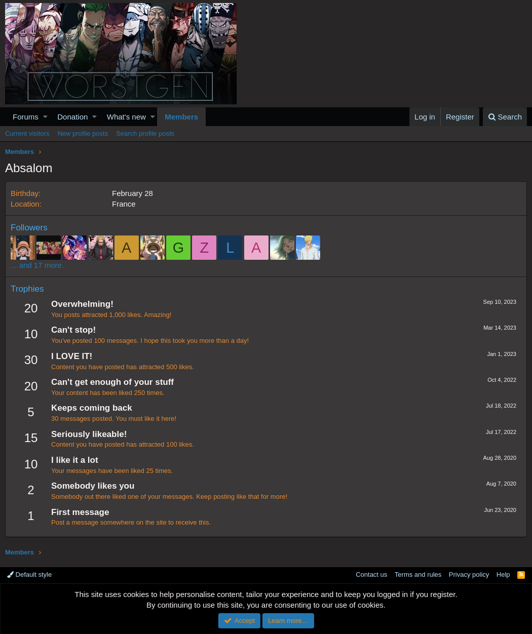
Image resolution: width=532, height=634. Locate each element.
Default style (29, 574)
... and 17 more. (37, 265)
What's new (126, 116)
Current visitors (27, 133)
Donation (72, 116)
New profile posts (82, 133)
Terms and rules (418, 574)
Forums (26, 116)
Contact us (371, 574)
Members (181, 116)
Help (503, 574)
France (124, 204)
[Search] (505, 116)
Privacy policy (469, 574)
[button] (45, 116)
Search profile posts (145, 133)
